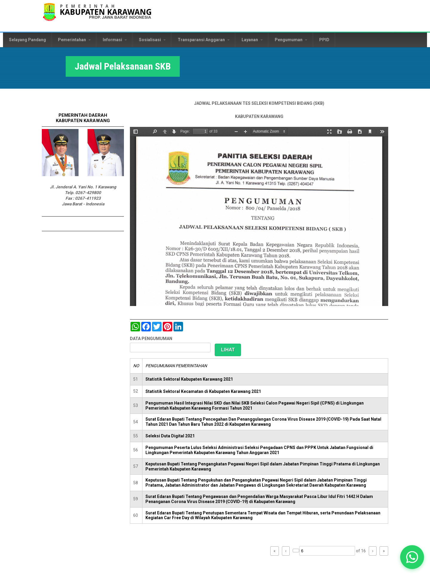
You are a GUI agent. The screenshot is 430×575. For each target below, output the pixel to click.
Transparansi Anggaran (204, 39)
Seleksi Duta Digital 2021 (170, 435)
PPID (324, 39)
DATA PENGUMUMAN (151, 338)
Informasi (115, 39)
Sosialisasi (152, 39)
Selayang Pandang (27, 39)
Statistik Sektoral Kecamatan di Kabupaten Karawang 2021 (203, 391)
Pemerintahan (74, 39)
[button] (412, 557)
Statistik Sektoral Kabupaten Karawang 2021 (189, 379)
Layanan (252, 39)
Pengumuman (291, 39)
